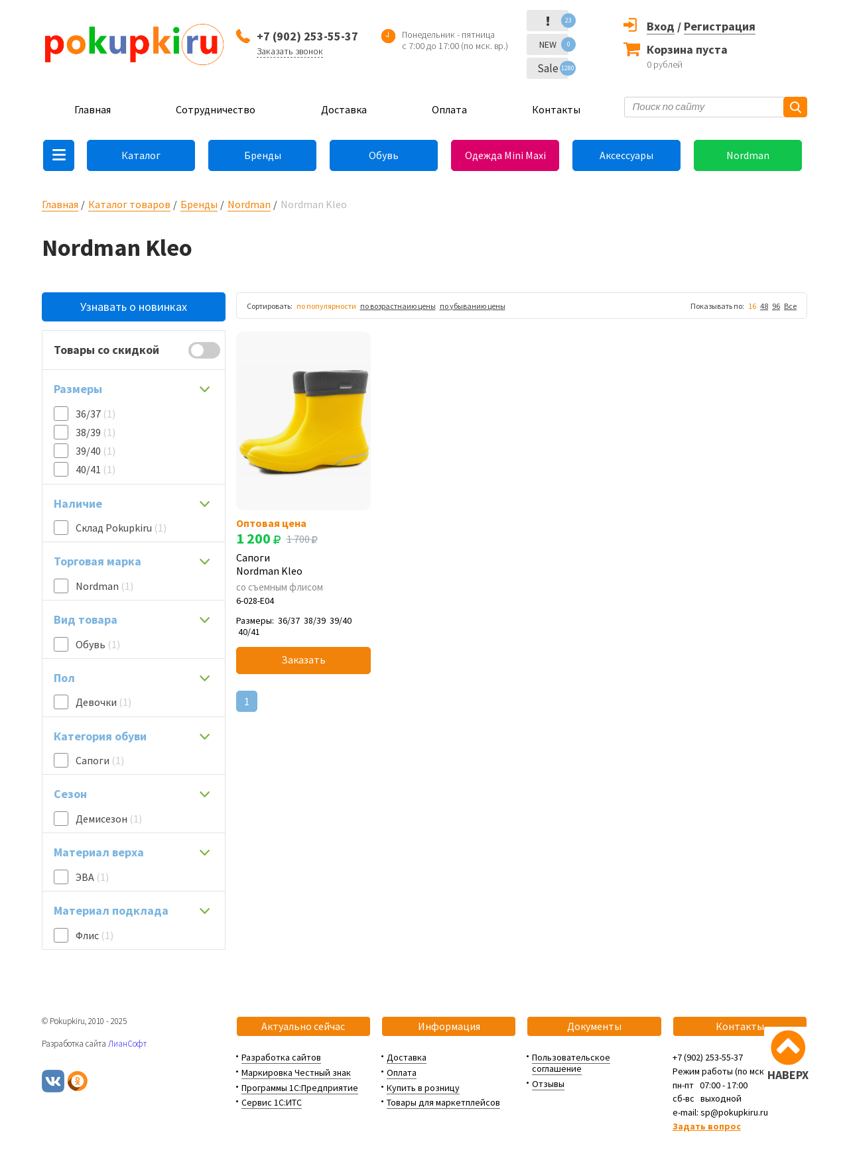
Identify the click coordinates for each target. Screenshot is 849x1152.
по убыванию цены (472, 306)
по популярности (326, 306)
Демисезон (109, 818)
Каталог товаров (129, 204)
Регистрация (719, 26)
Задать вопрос (707, 1126)
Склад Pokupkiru (121, 527)
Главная (92, 109)
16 (752, 306)
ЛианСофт (127, 1043)
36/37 (95, 413)
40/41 (95, 469)
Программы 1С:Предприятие (299, 1088)
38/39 (95, 432)
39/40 (95, 450)
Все (790, 306)
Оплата (449, 109)
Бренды (262, 155)
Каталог (141, 155)
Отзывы (548, 1084)
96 (776, 306)
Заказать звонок (290, 51)
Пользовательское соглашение (571, 1062)
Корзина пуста (687, 49)
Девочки (103, 702)
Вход (661, 26)
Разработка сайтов (281, 1057)
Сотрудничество (215, 109)
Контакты (556, 109)
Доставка (344, 109)
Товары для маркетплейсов (443, 1102)
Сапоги (100, 760)
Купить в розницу (423, 1088)
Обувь (384, 155)
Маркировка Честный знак (296, 1072)
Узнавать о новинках (133, 306)
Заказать (303, 659)
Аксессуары (626, 155)
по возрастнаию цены (398, 306)
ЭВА (92, 877)
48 (764, 306)
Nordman (747, 155)
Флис (94, 935)
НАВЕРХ (788, 1074)
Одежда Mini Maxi (505, 155)
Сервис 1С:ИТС (271, 1102)
